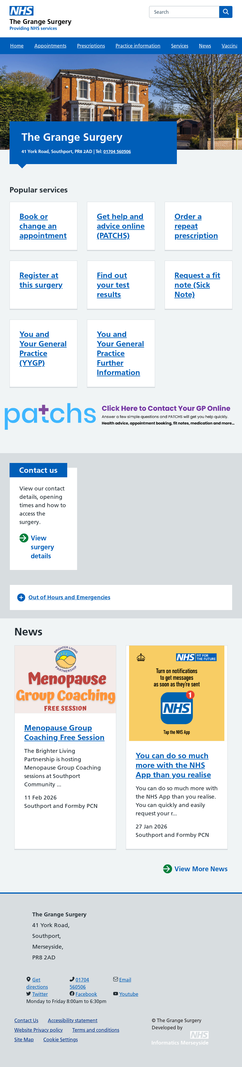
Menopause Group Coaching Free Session (64, 732)
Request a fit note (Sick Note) (197, 284)
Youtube (128, 994)
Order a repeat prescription (196, 226)
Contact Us (26, 1020)
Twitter (40, 994)
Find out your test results (113, 284)
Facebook (86, 994)
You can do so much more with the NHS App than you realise (173, 765)
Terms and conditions (95, 1030)
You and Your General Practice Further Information (120, 353)
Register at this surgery (40, 280)
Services (179, 46)
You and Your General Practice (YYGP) (43, 348)
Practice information (138, 46)
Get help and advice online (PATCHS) (121, 226)
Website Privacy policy (38, 1030)
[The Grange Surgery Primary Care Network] (41, 18)
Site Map (24, 1039)
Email (125, 980)
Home (17, 46)
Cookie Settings (60, 1039)
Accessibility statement (72, 1020)
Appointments (50, 46)
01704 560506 (117, 151)
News (205, 46)
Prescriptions (91, 46)
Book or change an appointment (43, 226)
